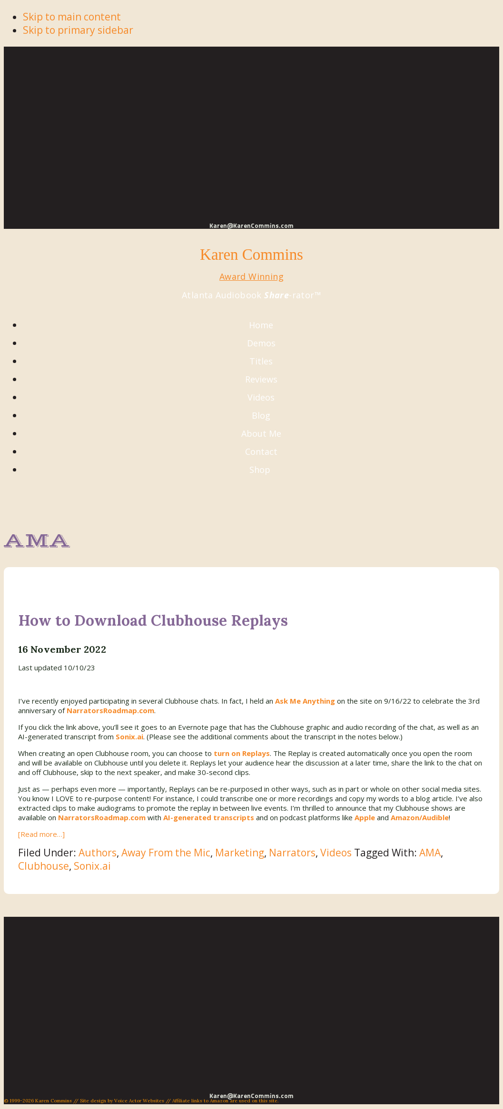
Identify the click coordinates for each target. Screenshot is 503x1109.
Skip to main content (72, 16)
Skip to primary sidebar (78, 30)
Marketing (239, 852)
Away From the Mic (165, 852)
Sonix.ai (92, 866)
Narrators (292, 852)
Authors (98, 852)
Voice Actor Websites (139, 1101)
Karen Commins (251, 254)
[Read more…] (41, 834)
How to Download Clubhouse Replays (153, 620)
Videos (336, 852)
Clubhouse (43, 866)
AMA (430, 852)
